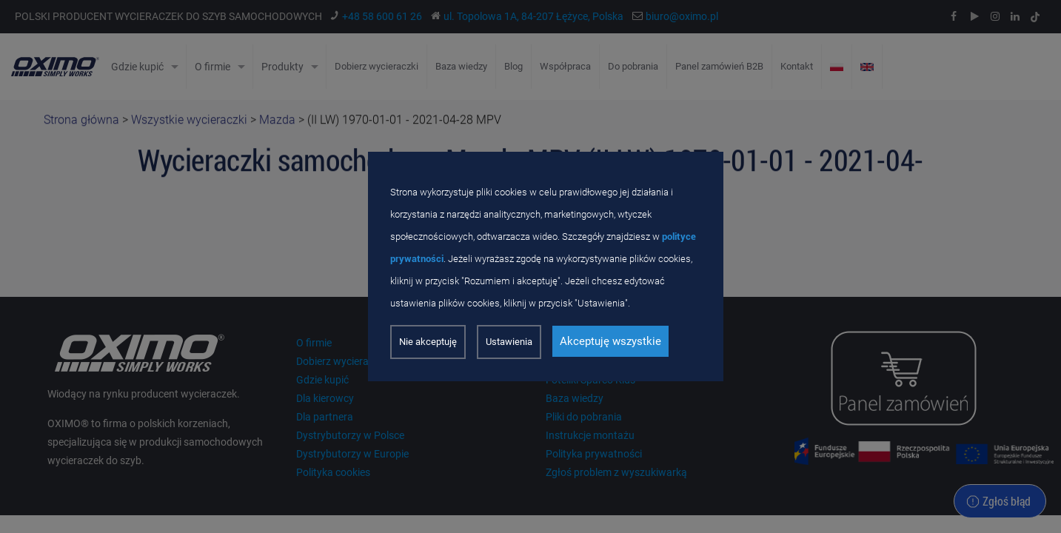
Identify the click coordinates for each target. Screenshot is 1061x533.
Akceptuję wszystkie (610, 341)
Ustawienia (509, 341)
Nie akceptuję (428, 341)
